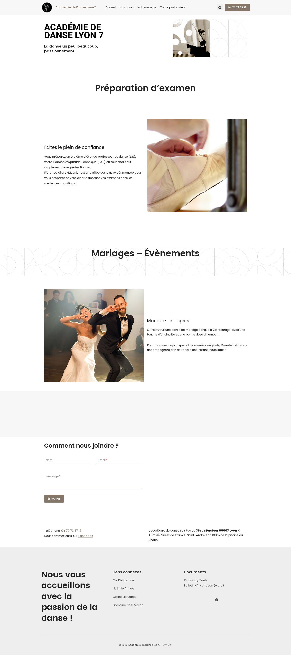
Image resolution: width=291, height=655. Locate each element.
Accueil (110, 7)
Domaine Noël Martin (128, 605)
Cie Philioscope (124, 580)
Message (53, 476)
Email (102, 460)
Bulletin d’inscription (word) (204, 585)
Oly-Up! (167, 645)
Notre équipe (146, 7)
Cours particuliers (173, 7)
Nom (49, 460)
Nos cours (127, 7)
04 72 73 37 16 (237, 7)
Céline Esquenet (124, 597)
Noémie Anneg (123, 588)
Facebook (85, 536)
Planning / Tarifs (195, 580)
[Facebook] (220, 7)
